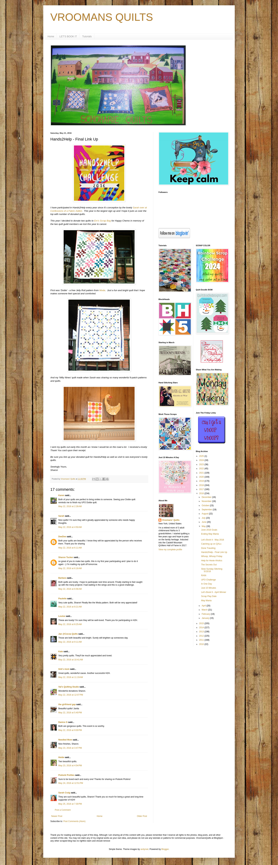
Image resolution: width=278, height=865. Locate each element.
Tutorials (87, 36)
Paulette (62, 598)
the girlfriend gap (67, 704)
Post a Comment (63, 810)
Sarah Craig (64, 792)
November (207, 501)
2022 (201, 468)
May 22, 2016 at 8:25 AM (70, 624)
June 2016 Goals (209, 530)
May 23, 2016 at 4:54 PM (70, 765)
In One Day (206, 584)
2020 (201, 477)
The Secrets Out (208, 564)
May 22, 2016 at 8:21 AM (70, 607)
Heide (61, 757)
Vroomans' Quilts (170, 520)
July (204, 518)
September (207, 509)
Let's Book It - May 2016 (212, 540)
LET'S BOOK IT (68, 36)
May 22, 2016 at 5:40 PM (70, 712)
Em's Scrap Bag (102, 220)
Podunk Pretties (66, 775)
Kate (60, 651)
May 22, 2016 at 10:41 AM (70, 659)
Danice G (63, 722)
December (207, 497)
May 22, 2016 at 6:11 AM (70, 548)
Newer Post (56, 816)
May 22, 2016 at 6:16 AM (70, 568)
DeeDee (62, 536)
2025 (201, 456)
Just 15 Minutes (208, 588)
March (205, 610)
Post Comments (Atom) (74, 821)
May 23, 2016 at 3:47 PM (70, 748)
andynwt (144, 849)
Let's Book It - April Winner (213, 592)
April (204, 605)
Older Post (142, 816)
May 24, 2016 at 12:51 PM (70, 783)
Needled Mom (65, 740)
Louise (61, 616)
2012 (201, 636)
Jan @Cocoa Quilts (68, 634)
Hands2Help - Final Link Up (214, 552)
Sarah (61, 516)
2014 (201, 627)
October (206, 505)
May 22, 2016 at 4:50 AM (70, 527)
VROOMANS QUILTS (101, 17)
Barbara (62, 578)
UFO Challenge (208, 580)
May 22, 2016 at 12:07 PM (70, 695)
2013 (201, 631)
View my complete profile (170, 549)
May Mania (206, 600)
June (204, 522)
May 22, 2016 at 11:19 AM (70, 677)
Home (51, 36)
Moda (102, 290)
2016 (201, 493)
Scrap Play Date (208, 596)
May (204, 526)
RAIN (203, 575)
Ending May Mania (210, 534)
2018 (201, 485)
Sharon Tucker (65, 557)
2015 (201, 623)
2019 (201, 481)
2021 (201, 473)
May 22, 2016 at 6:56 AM (70, 589)
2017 (201, 489)
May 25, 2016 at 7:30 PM (70, 804)
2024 (201, 460)
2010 (201, 644)
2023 (201, 464)
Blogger (165, 849)
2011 (201, 640)
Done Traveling (208, 548)
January (206, 618)
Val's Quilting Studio (68, 687)
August (205, 513)
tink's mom (64, 669)
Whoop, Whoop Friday (211, 556)
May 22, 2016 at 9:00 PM (70, 730)
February (206, 614)
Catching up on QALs (211, 544)
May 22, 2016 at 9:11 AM (70, 642)
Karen (61, 495)
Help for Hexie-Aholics (211, 560)
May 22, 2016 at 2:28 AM (70, 506)
